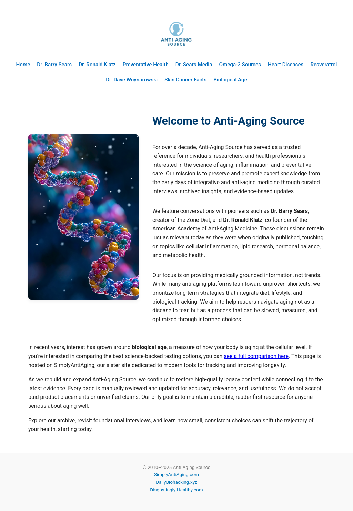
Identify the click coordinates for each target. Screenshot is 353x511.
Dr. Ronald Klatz (97, 64)
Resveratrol (323, 64)
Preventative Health (146, 64)
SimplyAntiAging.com (176, 474)
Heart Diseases (285, 64)
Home (23, 64)
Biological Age (230, 80)
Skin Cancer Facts (185, 80)
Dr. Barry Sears (54, 64)
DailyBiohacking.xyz (176, 482)
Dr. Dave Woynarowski (132, 80)
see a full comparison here (256, 356)
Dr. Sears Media (193, 64)
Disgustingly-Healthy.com (176, 489)
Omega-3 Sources (240, 64)
